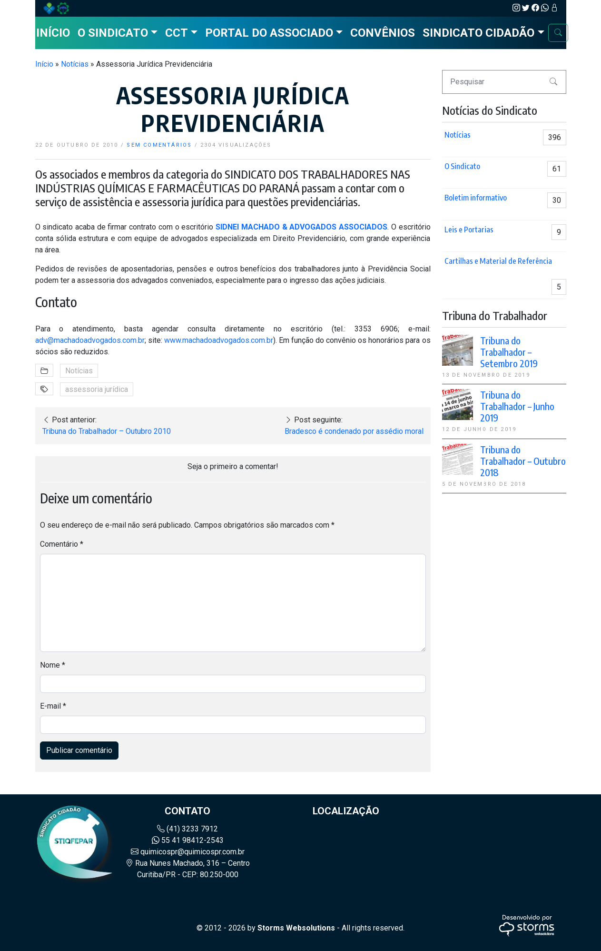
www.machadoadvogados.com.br (218, 340)
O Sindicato (462, 166)
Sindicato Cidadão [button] (478, 33)
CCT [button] (176, 33)
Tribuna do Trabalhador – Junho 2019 (517, 406)
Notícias (75, 64)
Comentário (61, 544)
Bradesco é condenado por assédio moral (354, 431)
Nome (52, 665)
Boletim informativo (475, 197)
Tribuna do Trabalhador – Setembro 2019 (509, 351)
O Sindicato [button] (113, 33)
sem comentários (159, 145)
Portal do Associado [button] (269, 33)
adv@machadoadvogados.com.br (90, 340)
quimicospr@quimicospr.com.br (188, 851)
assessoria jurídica (96, 389)
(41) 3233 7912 (187, 828)
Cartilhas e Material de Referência (498, 261)
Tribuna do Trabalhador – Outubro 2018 (523, 460)
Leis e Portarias (468, 229)
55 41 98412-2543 (188, 840)
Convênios (382, 33)
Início (53, 33)
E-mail (53, 706)
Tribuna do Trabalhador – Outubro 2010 (106, 431)
